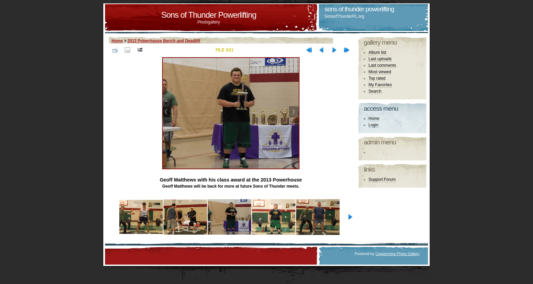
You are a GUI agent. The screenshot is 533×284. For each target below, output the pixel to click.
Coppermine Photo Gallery (397, 254)
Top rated (376, 78)
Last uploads (380, 59)
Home (117, 40)
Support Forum (382, 179)
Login (373, 125)
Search (374, 91)
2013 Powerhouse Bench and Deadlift (163, 40)
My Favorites (380, 84)
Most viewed (379, 71)
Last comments (382, 65)
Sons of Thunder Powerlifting (208, 14)
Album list (377, 52)
